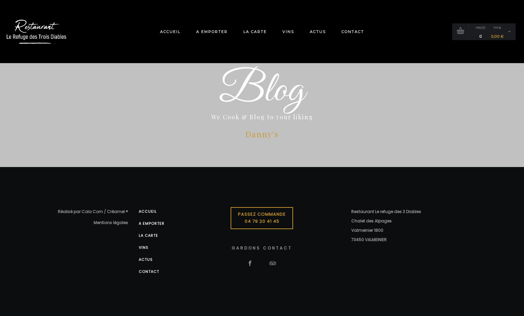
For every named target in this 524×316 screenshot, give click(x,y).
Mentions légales (111, 222)
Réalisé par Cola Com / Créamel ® (93, 211)
